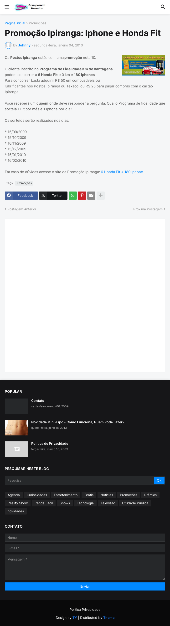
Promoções (37, 23)
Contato (37, 401)
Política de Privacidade (49, 443)
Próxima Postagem (148, 209)
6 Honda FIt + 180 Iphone (122, 172)
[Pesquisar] (79, 480)
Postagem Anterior (21, 209)
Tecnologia (85, 503)
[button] (6, 7)
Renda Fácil (44, 503)
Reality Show (18, 503)
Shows (65, 503)
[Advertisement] (45, 294)
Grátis (88, 495)
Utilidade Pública (135, 503)
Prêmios (150, 495)
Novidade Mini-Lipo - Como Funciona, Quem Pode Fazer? (77, 422)
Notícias (106, 495)
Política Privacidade (85, 609)
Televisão (108, 503)
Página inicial (15, 23)
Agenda (14, 495)
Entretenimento (65, 495)
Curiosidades (37, 495)
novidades (16, 511)
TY (74, 618)
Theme (108, 618)
